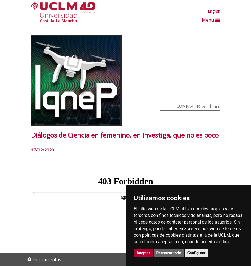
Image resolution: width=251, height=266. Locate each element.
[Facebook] (209, 106)
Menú (211, 20)
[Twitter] (203, 106)
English (214, 11)
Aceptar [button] (143, 253)
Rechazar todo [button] (168, 253)
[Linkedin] (216, 106)
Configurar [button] (196, 253)
